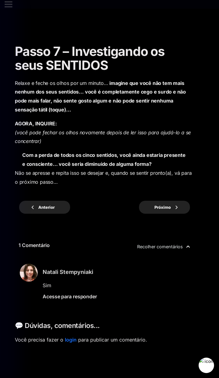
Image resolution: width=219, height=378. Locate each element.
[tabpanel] (104, 133)
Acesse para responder (70, 296)
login (71, 340)
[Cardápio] (8, 4)
